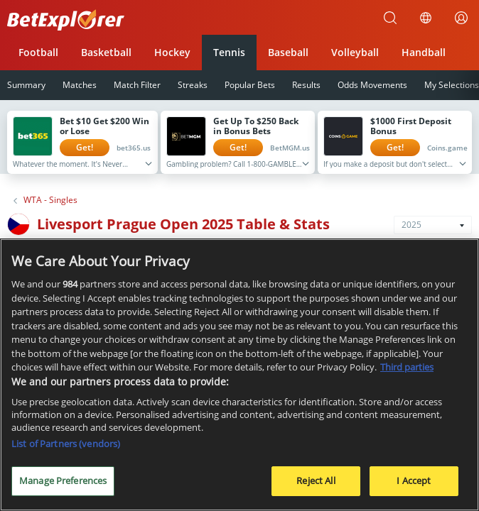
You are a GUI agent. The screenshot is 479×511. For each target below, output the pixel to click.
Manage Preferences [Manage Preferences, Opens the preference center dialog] (63, 484)
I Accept (414, 484)
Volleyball (355, 52)
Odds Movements (372, 85)
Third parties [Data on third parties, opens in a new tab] (407, 370)
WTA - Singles (50, 200)
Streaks (193, 85)
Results (306, 85)
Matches (80, 85)
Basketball (106, 52)
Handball (424, 52)
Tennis (229, 52)
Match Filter (137, 85)
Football (38, 52)
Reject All (315, 484)
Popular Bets (250, 85)
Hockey (172, 52)
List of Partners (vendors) (65, 447)
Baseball (288, 52)
